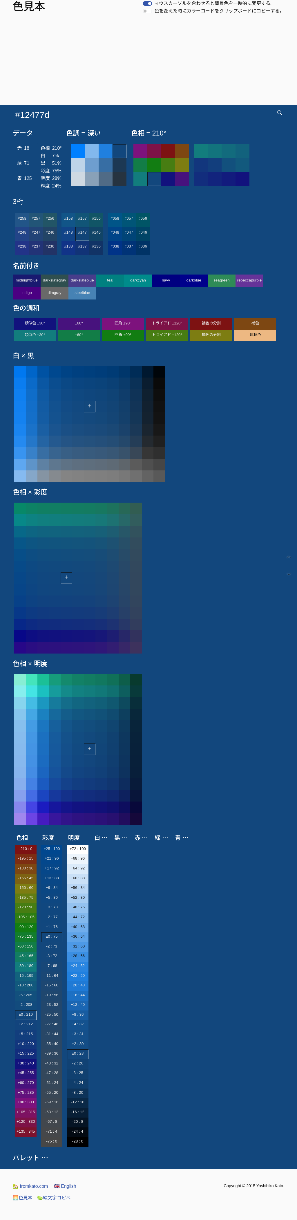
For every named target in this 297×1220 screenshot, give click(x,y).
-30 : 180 (25, 965)
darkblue (193, 280)
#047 (128, 232)
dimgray (54, 292)
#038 (115, 246)
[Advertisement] (149, 61)
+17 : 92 (52, 868)
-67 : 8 (51, 1121)
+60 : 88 (78, 878)
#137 (82, 246)
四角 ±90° (123, 323)
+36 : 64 (78, 936)
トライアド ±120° (167, 323)
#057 (128, 218)
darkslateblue (82, 280)
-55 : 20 (51, 1092)
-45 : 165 (25, 956)
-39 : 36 (51, 1053)
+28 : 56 (78, 956)
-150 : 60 (25, 887)
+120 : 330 (26, 1121)
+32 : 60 (78, 946)
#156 (96, 218)
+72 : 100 (78, 849)
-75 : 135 (25, 936)
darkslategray (54, 280)
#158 (68, 218)
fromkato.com (30, 1186)
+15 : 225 (26, 1053)
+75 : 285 (26, 1092)
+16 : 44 (78, 995)
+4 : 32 (78, 1024)
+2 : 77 (52, 917)
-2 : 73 (51, 946)
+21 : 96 (52, 858)
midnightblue (27, 280)
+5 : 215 (26, 1034)
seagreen (221, 280)
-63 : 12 (51, 1112)
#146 (96, 232)
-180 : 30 (25, 868)
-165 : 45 (25, 878)
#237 (36, 246)
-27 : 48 (51, 1024)
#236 (50, 246)
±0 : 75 (52, 936)
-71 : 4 (51, 1131)
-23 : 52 (51, 1004)
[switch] (147, 3)
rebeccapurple (249, 280)
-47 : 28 (51, 1073)
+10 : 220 (26, 1044)
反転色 (255, 335)
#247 (36, 232)
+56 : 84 (78, 887)
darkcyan (138, 280)
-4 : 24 (77, 1082)
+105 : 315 (26, 1112)
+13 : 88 (52, 878)
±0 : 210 (26, 1014)
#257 (36, 218)
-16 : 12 (77, 1112)
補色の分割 (211, 323)
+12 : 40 (78, 1004)
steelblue (82, 292)
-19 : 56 (51, 995)
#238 (22, 246)
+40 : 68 (78, 927)
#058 (115, 218)
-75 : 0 (51, 1141)
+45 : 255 (26, 1073)
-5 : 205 (25, 995)
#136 (96, 246)
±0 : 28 (78, 1053)
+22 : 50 (78, 975)
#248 (22, 232)
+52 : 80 (78, 897)
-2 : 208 (25, 1004)
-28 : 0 (77, 1141)
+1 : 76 (52, 927)
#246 (50, 232)
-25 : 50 (51, 1014)
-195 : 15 (25, 858)
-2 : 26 (77, 1063)
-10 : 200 (25, 985)
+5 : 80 (52, 897)
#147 (82, 232)
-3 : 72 (51, 956)
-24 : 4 (77, 1131)
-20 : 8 (77, 1121)
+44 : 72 (78, 917)
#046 (142, 232)
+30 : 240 (26, 1063)
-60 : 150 (25, 946)
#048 (115, 232)
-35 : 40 (51, 1044)
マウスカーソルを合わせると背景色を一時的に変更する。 (214, 3)
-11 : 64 (51, 975)
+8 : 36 (78, 1014)
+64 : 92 (78, 868)
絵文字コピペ (54, 1197)
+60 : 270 (26, 1082)
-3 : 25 (77, 1073)
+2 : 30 (78, 1044)
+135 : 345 (26, 1131)
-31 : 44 (51, 1034)
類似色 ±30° (35, 323)
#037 (128, 246)
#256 (50, 218)
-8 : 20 (77, 1092)
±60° (79, 323)
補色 (255, 323)
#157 (82, 218)
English (65, 1186)
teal (110, 280)
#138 (68, 246)
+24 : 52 (78, 965)
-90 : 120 (25, 927)
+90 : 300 (26, 1102)
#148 (68, 232)
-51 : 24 (51, 1082)
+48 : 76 (78, 907)
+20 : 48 (78, 985)
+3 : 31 (78, 1034)
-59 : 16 (51, 1102)
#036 (142, 246)
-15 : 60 (51, 985)
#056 (142, 218)
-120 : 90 (25, 907)
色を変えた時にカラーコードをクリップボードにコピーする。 (219, 10)
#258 (22, 218)
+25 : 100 (52, 849)
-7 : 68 (51, 965)
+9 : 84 (52, 887)
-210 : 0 (25, 849)
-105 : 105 (26, 917)
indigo (26, 292)
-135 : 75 (25, 897)
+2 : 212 (26, 1024)
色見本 (22, 1197)
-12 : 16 (77, 1102)
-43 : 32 (51, 1063)
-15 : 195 (25, 975)
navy (166, 280)
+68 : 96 (78, 858)
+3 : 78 (52, 907)
